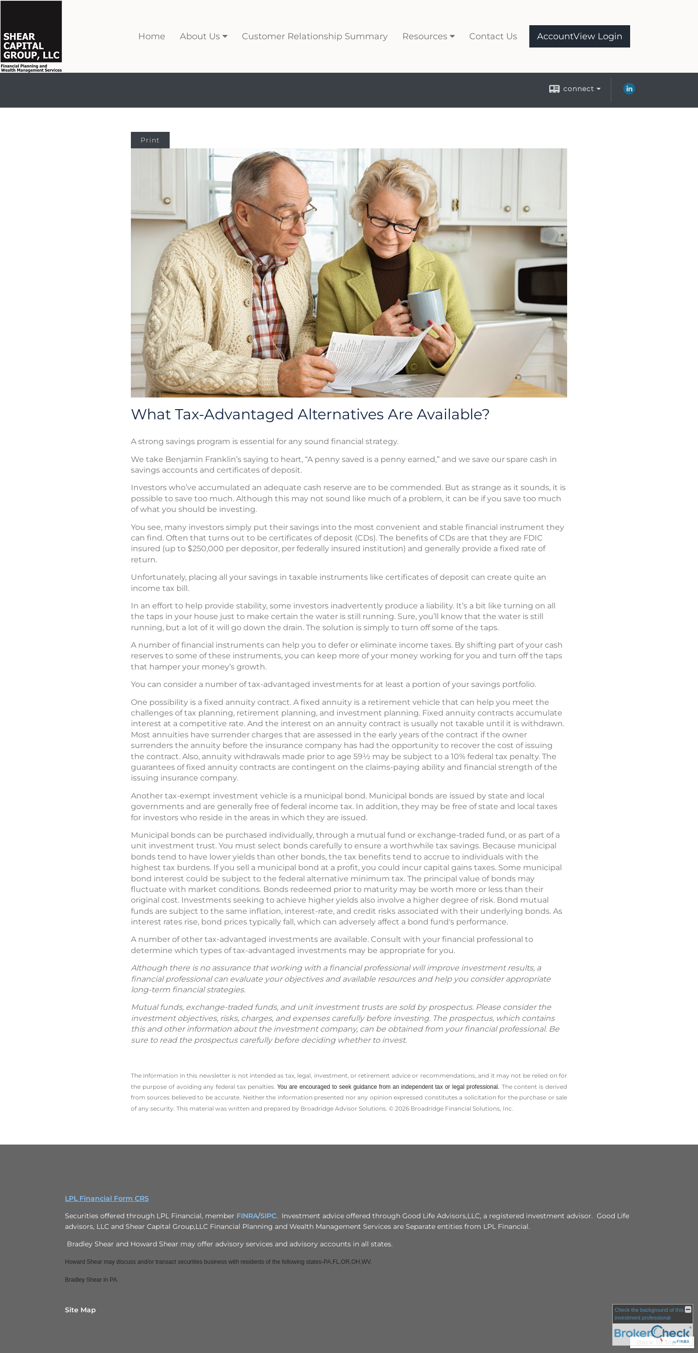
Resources (424, 36)
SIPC (268, 1215)
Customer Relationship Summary (315, 36)
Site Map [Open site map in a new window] (80, 1309)
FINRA (247, 1215)
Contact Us (493, 36)
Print (150, 140)
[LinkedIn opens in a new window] (629, 92)
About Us (200, 36)
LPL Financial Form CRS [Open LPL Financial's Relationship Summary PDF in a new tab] (107, 1198)
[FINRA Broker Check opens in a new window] (652, 1325)
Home (151, 36)
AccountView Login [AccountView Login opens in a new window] (579, 36)
